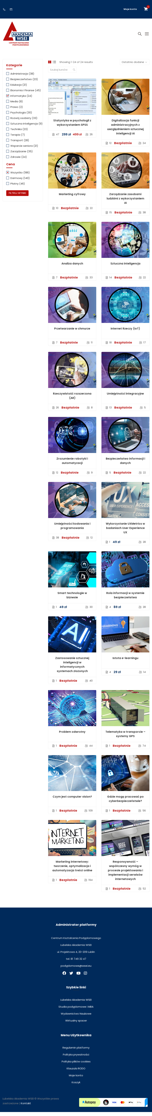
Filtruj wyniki (17, 197)
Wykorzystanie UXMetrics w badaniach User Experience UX (125, 532)
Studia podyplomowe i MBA (76, 1011)
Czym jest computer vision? (72, 801)
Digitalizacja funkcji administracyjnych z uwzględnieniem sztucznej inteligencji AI (125, 130)
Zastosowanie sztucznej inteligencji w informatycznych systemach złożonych (72, 668)
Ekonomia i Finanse (25, 94)
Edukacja (18, 88)
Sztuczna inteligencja (125, 268)
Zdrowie (18, 161)
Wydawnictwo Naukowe (76, 1018)
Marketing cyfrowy (72, 198)
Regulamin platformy (76, 1051)
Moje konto (130, 9)
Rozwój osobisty (23, 122)
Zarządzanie (21, 155)
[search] (74, 74)
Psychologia (21, 116)
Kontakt (26, 1107)
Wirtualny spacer (76, 1025)
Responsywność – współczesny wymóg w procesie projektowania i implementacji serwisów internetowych (125, 874)
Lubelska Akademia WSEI (76, 1004)
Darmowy (20, 182)
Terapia (17, 138)
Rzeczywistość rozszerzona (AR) (72, 400)
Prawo (16, 111)
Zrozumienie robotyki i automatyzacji (72, 465)
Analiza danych (72, 268)
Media (16, 105)
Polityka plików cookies (76, 1065)
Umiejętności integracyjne (125, 398)
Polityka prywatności (76, 1058)
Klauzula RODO (76, 1072)
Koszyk (76, 1086)
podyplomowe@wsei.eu (76, 970)
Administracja (22, 77)
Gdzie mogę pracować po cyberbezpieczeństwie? (125, 803)
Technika (19, 133)
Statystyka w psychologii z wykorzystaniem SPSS (72, 126)
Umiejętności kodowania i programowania (72, 530)
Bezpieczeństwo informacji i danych (125, 465)
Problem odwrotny (72, 736)
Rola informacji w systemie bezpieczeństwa (125, 599)
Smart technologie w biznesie (72, 599)
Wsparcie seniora (24, 149)
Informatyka (21, 99)
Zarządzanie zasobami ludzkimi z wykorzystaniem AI (125, 202)
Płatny (17, 187)
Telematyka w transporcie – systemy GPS (125, 738)
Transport (19, 144)
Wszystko (20, 176)
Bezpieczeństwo (24, 83)
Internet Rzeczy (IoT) (125, 333)
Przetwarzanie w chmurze (72, 333)
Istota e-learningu (125, 662)
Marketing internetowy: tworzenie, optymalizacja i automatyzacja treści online (72, 870)
